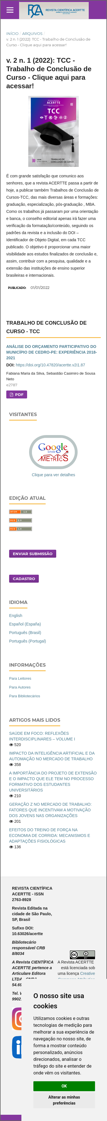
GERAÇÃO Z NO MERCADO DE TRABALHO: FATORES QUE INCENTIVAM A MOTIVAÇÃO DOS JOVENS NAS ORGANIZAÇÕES (50, 810)
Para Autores (20, 687)
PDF (18, 394)
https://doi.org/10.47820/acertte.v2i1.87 (50, 365)
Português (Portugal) (27, 641)
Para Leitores (20, 678)
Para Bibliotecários (24, 696)
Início (12, 33)
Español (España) (25, 624)
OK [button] (64, 1086)
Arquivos (32, 33)
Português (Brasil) (25, 632)
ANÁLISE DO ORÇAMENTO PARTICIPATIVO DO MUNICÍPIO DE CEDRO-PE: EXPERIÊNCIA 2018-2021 (51, 352)
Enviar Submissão (33, 553)
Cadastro (24, 578)
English (15, 615)
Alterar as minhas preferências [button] (64, 1100)
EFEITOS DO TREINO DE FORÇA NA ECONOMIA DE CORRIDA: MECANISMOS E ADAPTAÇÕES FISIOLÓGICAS (49, 835)
